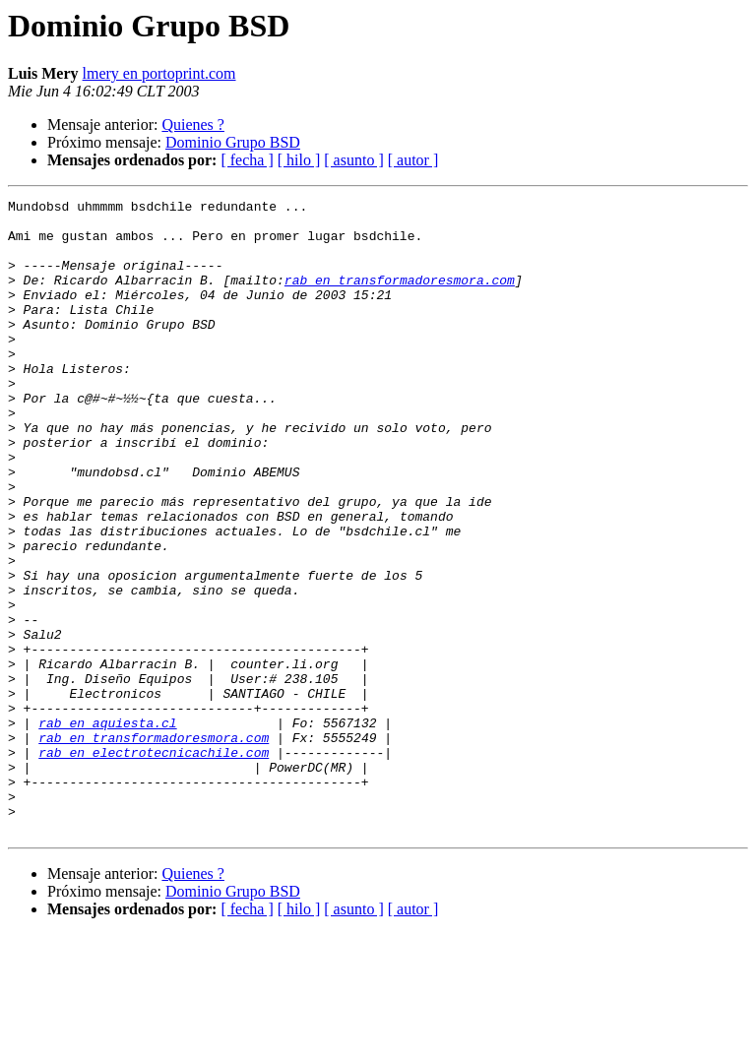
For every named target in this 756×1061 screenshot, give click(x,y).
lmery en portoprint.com (159, 73)
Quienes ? (192, 124)
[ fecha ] (246, 160)
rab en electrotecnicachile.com (153, 864)
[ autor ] (413, 160)
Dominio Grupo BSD (232, 142)
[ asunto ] (353, 160)
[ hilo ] (299, 160)
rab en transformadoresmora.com (399, 297)
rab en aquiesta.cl (107, 829)
